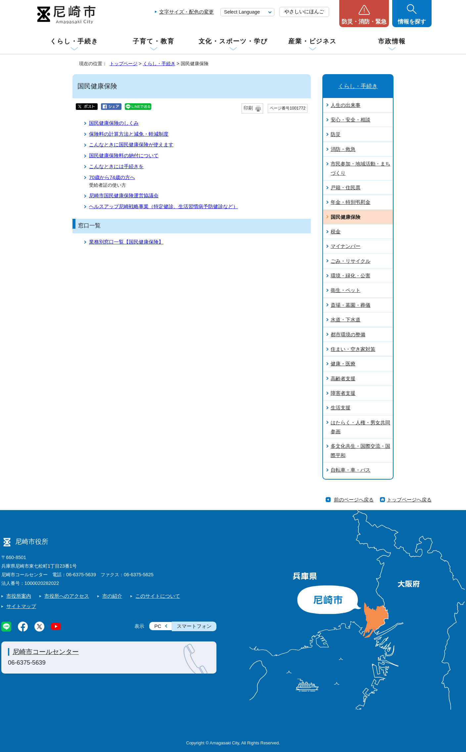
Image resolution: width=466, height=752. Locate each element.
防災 (336, 134)
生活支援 (340, 407)
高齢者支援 (343, 378)
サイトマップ (21, 606)
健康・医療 (343, 363)
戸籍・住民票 (345, 187)
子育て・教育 (153, 41)
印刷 (248, 108)
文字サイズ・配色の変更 (186, 12)
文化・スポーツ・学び (233, 41)
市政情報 (392, 41)
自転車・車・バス (350, 470)
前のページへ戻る (354, 499)
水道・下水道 (345, 319)
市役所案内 (18, 596)
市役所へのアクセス (66, 596)
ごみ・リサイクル (350, 261)
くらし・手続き (74, 41)
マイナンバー (345, 246)
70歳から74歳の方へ (112, 177)
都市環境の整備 (348, 334)
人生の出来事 (345, 105)
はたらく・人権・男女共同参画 (360, 427)
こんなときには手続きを (116, 166)
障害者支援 (343, 393)
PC (157, 626)
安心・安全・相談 (350, 119)
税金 (336, 231)
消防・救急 (343, 149)
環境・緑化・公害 (350, 275)
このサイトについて (157, 596)
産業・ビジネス (312, 41)
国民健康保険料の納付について (124, 155)
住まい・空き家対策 (353, 349)
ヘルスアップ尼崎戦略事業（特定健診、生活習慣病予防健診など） (163, 206)
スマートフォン (194, 626)
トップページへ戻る (409, 499)
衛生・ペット (345, 290)
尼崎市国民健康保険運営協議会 (124, 195)
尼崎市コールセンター (46, 651)
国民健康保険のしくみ (114, 123)
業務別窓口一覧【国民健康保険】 (126, 242)
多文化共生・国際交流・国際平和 (360, 450)
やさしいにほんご (304, 11)
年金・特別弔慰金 (350, 202)
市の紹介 (112, 596)
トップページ (123, 63)
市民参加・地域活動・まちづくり (360, 168)
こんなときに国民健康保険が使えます (131, 144)
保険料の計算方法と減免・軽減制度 (128, 134)
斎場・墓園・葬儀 (350, 305)
